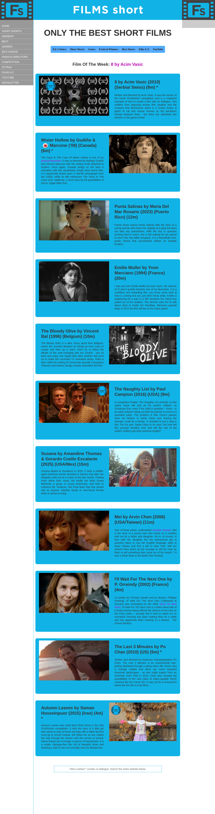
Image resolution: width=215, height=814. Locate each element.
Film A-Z (144, 49)
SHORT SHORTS (12, 31)
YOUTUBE (8, 77)
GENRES (7, 46)
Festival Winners (108, 49)
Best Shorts (128, 49)
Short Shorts (77, 49)
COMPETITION (10, 62)
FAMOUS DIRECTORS (15, 56)
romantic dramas (161, 530)
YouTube (158, 49)
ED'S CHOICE (10, 51)
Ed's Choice (59, 49)
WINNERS (8, 36)
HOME (5, 26)
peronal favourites (51, 160)
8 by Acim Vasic (127, 64)
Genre (91, 49)
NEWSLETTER (10, 82)
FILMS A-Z (8, 72)
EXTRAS (7, 67)
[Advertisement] (18, 148)
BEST (5, 41)
